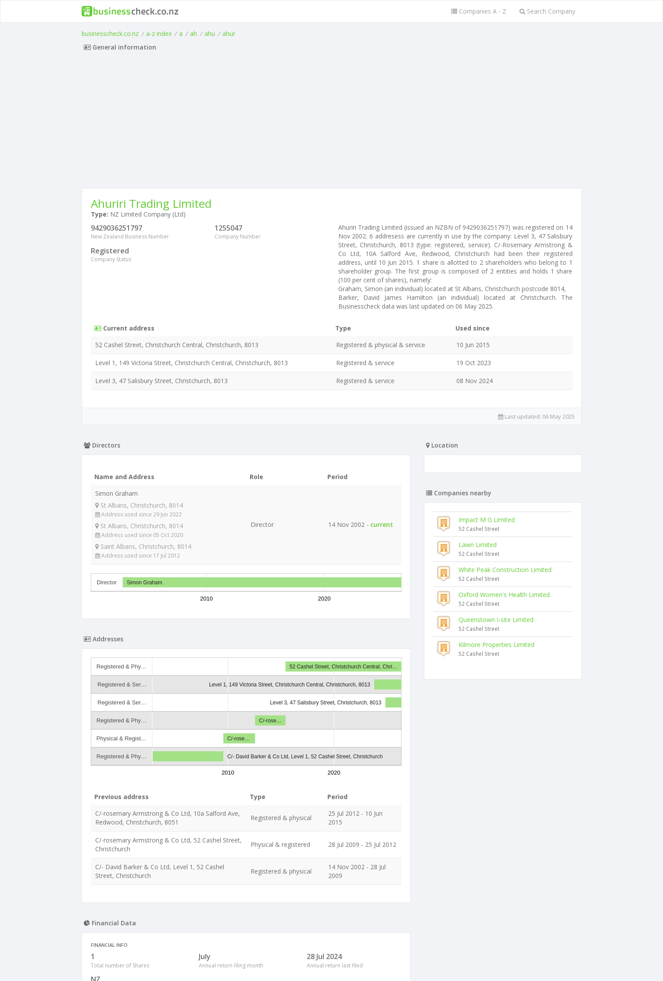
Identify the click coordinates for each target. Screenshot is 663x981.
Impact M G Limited (487, 519)
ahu (209, 33)
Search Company (547, 11)
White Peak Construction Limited (505, 569)
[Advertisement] (332, 122)
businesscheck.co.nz (110, 33)
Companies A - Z (478, 11)
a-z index (159, 33)
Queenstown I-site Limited (496, 619)
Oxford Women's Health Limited (504, 594)
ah (193, 33)
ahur (228, 33)
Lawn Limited (478, 544)
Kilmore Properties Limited (496, 644)
